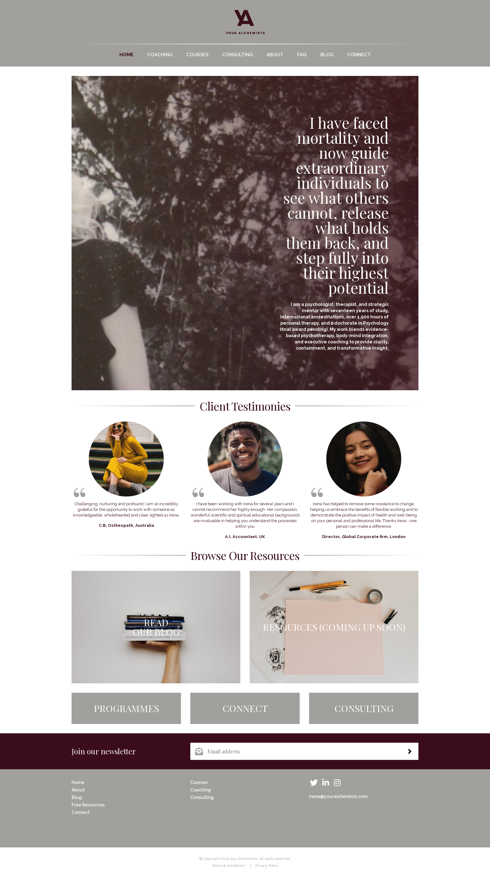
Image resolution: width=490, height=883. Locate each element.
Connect (359, 54)
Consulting (237, 54)
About (275, 54)
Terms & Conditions (228, 865)
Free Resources (88, 805)
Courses (197, 54)
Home (126, 54)
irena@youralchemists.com (338, 796)
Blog (326, 54)
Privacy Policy (266, 865)
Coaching (159, 54)
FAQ (302, 54)
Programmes (126, 708)
